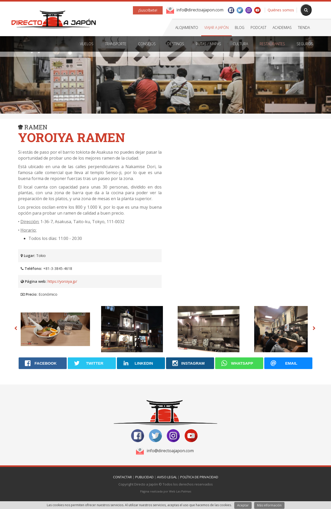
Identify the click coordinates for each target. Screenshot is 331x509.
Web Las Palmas (180, 491)
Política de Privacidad (199, 477)
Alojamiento (186, 27)
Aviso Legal (167, 477)
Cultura (240, 43)
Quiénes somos (281, 9)
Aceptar (243, 505)
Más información (269, 505)
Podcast (258, 27)
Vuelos (86, 43)
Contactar (122, 477)
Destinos (175, 43)
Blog (239, 27)
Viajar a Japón (216, 27)
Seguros (305, 43)
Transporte (115, 43)
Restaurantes (272, 43)
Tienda (304, 27)
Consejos (147, 43)
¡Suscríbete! (147, 10)
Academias (282, 27)
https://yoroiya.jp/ (62, 281)
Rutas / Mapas (208, 43)
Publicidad (144, 477)
